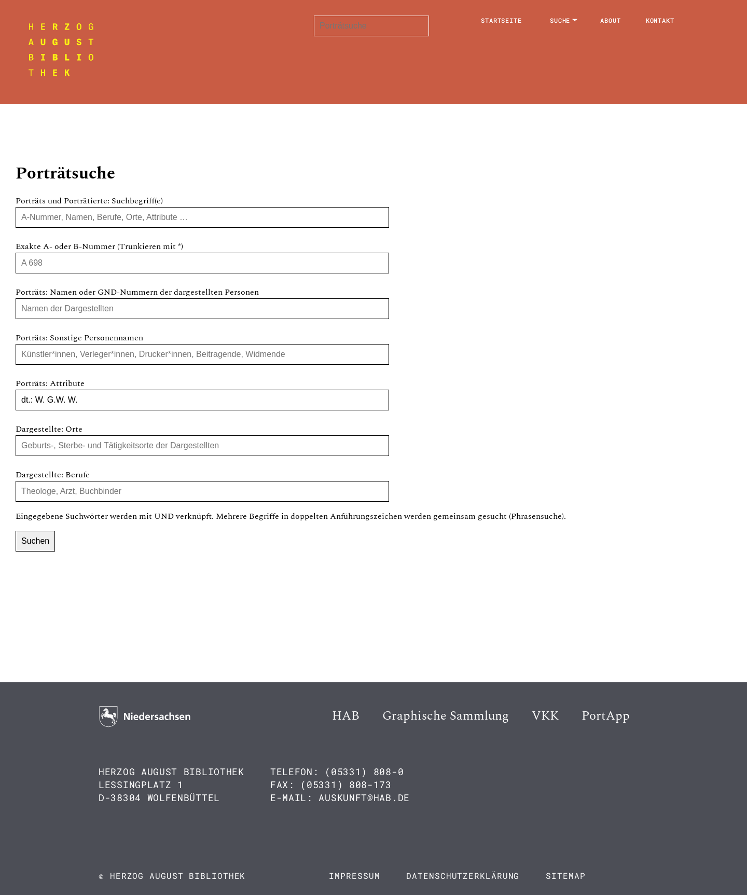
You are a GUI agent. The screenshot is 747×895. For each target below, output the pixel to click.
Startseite (501, 20)
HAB (345, 716)
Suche (560, 20)
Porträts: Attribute (50, 383)
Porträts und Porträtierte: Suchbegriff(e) (89, 201)
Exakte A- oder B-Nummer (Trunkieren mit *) (99, 246)
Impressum (354, 875)
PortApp (606, 716)
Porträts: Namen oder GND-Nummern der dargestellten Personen (137, 292)
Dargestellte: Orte (49, 429)
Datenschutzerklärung (462, 875)
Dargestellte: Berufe (53, 475)
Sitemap (565, 875)
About (610, 20)
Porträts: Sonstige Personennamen (79, 338)
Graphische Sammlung (445, 716)
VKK (545, 716)
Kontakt (660, 20)
